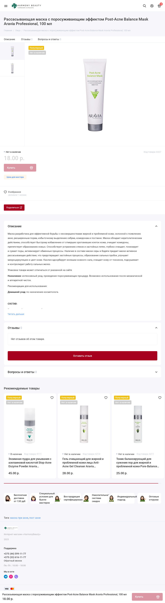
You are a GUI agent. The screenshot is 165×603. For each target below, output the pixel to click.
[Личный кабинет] (152, 6)
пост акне (35, 517)
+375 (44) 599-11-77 (15, 553)
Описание (9, 39)
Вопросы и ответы (49, 39)
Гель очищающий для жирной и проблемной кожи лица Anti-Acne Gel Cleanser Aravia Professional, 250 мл (83, 462)
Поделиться (14, 207)
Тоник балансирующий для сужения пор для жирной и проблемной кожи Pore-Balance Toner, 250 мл (136, 462)
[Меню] (6, 6)
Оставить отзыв (82, 355)
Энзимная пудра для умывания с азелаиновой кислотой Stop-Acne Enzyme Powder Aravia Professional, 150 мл (29, 462)
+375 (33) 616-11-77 (15, 557)
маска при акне (19, 517)
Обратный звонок (13, 560)
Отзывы (27, 39)
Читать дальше (16, 314)
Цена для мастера (15, 177)
